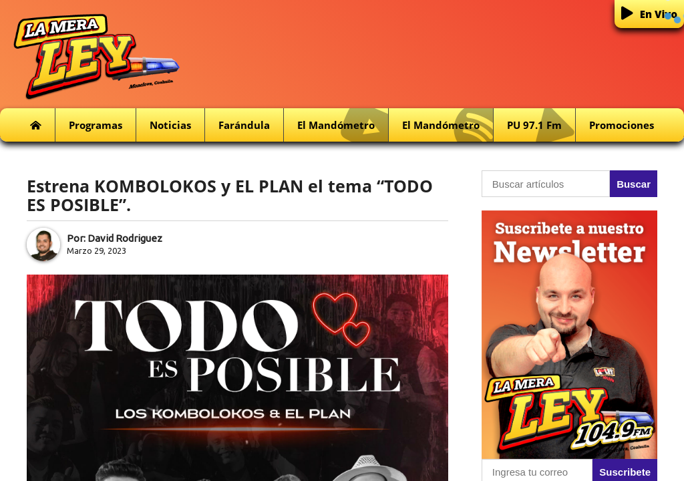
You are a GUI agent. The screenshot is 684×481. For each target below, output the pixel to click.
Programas (95, 125)
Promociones (621, 125)
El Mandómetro (342, 125)
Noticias (170, 125)
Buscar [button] (634, 184)
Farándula (244, 125)
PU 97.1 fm (541, 125)
